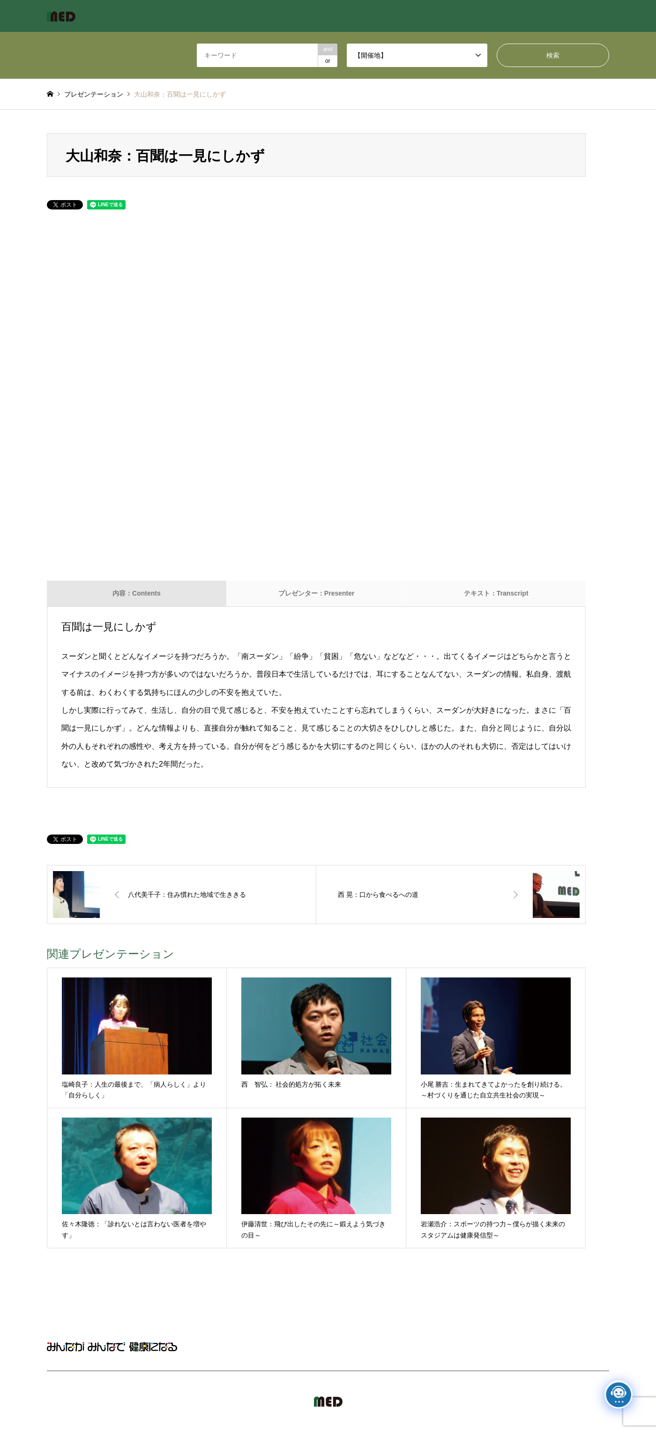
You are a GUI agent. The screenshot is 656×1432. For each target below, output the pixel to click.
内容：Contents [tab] (136, 593)
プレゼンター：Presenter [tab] (316, 593)
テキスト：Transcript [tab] (496, 593)
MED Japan (529, 1401)
